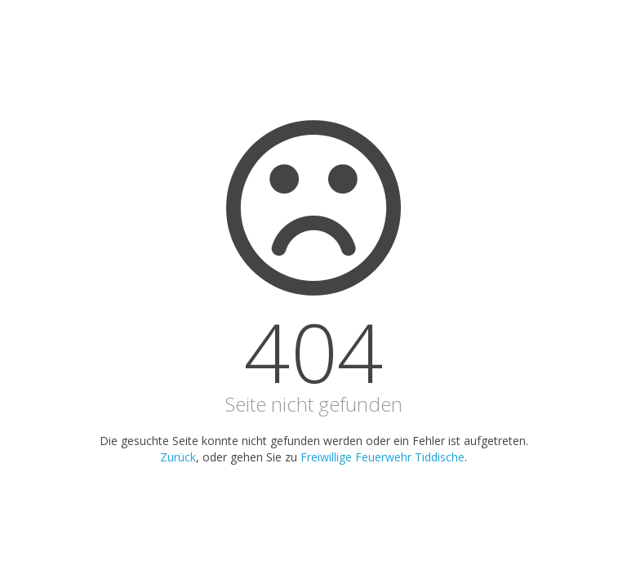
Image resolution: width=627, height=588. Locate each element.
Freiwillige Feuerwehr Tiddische (382, 457)
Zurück (178, 457)
